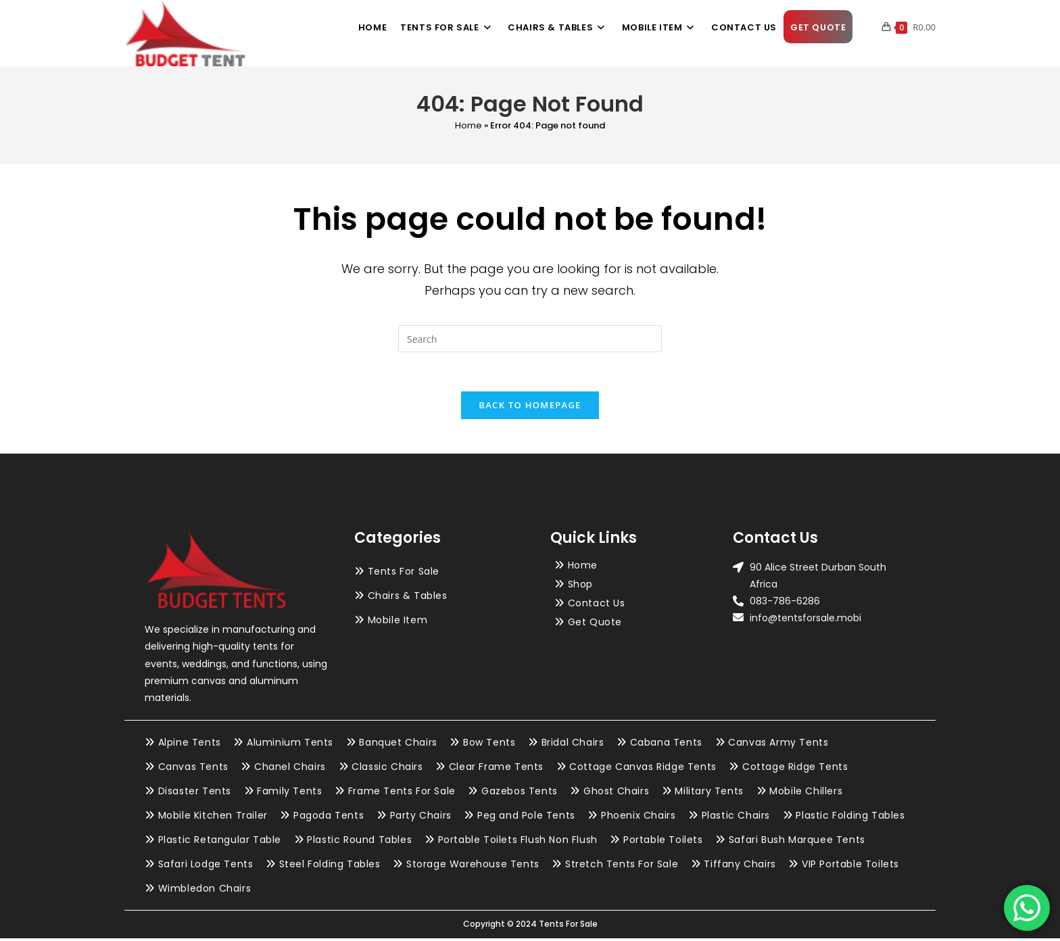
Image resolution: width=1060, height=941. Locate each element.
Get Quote (595, 624)
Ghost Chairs (616, 793)
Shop (580, 586)
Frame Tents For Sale (402, 793)
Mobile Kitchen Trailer (213, 818)
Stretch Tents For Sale (621, 866)
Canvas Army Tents (778, 745)
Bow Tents (489, 745)
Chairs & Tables (408, 597)
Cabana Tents (666, 745)
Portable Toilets (663, 842)
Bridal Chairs (572, 745)
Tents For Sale (403, 573)
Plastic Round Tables (359, 842)
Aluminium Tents (290, 745)
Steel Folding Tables (330, 866)
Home (468, 125)
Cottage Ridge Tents (795, 769)
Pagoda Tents (328, 818)
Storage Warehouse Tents (472, 866)
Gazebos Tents (519, 793)
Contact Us (596, 605)
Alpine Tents (189, 745)
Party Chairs (421, 818)
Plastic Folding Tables (850, 818)
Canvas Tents (193, 769)
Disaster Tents (194, 793)
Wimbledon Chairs (204, 891)
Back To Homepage (530, 407)
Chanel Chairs (290, 769)
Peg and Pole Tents (526, 818)
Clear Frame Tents (496, 769)
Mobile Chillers (805, 793)
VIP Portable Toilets (850, 866)
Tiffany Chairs (739, 866)
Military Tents (709, 793)
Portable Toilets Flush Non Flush (518, 842)
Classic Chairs (387, 769)
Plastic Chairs (736, 818)
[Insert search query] (530, 338)
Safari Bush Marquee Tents (797, 842)
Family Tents (289, 793)
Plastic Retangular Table (219, 842)
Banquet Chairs (398, 745)
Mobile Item (398, 622)
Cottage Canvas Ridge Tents (643, 769)
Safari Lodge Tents (206, 866)
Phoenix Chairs (638, 818)
